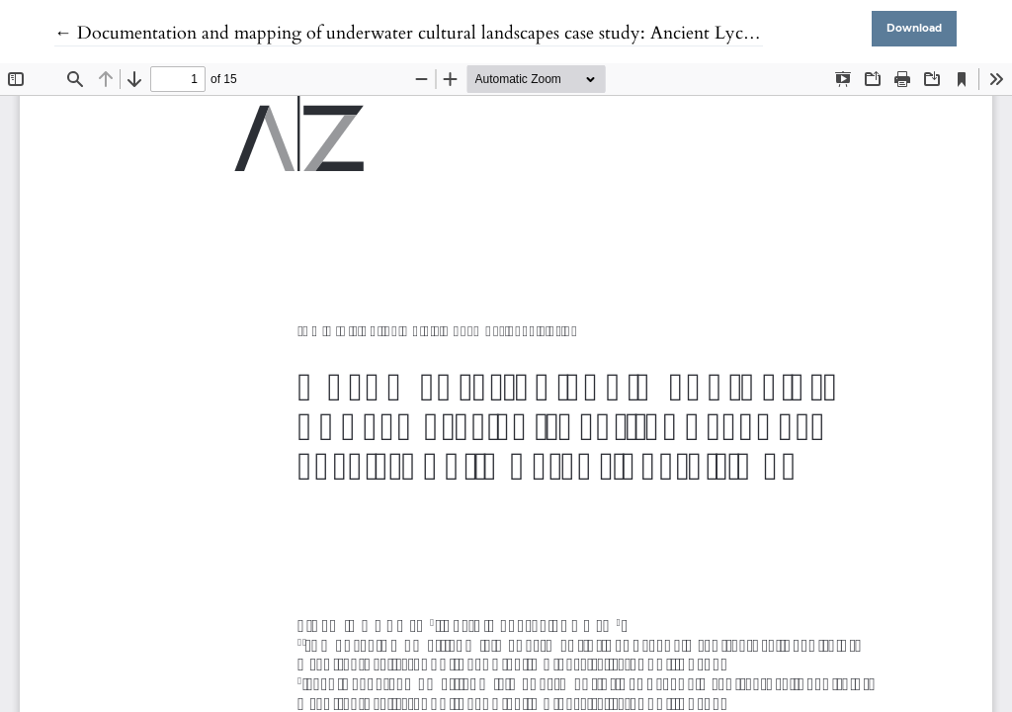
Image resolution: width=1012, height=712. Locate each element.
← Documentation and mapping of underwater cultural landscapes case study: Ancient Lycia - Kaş (427, 33)
